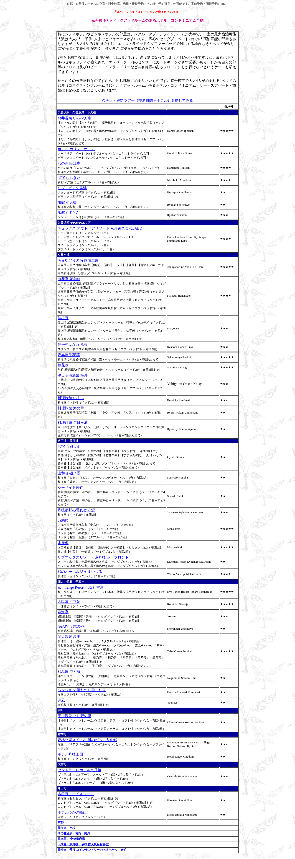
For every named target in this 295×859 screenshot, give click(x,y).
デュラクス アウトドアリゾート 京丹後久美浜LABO (100, 228)
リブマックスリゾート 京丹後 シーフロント (93, 557)
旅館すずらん (68, 213)
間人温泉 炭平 (69, 637)
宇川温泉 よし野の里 (74, 716)
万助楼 (63, 520)
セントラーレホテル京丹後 (79, 770)
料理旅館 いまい (71, 398)
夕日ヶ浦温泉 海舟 (73, 375)
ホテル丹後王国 (70, 754)
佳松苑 (63, 318)
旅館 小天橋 (67, 202)
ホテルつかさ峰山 (72, 812)
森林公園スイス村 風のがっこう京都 (87, 740)
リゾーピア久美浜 (72, 188)
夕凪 (61, 700)
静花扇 (63, 365)
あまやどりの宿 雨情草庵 (78, 260)
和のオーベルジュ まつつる (80, 572)
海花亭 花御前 (69, 279)
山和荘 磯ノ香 (69, 473)
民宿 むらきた (69, 178)
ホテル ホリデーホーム (76, 149)
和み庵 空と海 (69, 671)
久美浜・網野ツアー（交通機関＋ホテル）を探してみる (147, 100)
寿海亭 (63, 612)
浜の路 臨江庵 (69, 163)
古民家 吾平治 (69, 602)
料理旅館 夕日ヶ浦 (73, 422)
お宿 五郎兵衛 (69, 446)
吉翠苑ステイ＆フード (76, 794)
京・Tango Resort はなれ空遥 (81, 587)
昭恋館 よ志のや (71, 626)
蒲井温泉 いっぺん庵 (74, 118)
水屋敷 (63, 543)
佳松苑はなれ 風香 (73, 345)
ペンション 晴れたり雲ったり (82, 690)
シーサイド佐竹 (70, 487)
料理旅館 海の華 (71, 408)
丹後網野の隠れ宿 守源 (76, 510)
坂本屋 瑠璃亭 (69, 355)
